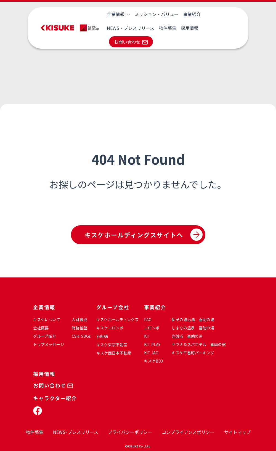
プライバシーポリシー (130, 432)
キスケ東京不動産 (111, 344)
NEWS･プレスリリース (75, 432)
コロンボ (152, 328)
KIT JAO (151, 352)
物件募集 (167, 28)
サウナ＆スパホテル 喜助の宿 (199, 344)
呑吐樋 (102, 336)
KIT (147, 336)
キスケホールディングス (117, 319)
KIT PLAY (152, 344)
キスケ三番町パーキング (193, 352)
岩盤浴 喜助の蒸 (187, 336)
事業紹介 (192, 14)
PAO (148, 319)
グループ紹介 (44, 336)
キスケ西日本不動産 (113, 353)
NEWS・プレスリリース (130, 28)
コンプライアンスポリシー (188, 432)
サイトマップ (237, 432)
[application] (127, 14)
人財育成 (79, 319)
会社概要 (41, 328)
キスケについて (46, 319)
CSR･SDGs (81, 336)
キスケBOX (153, 361)
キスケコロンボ (109, 328)
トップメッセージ (48, 344)
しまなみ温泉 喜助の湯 (193, 328)
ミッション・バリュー (156, 14)
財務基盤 (79, 328)
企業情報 (118, 14)
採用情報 (189, 28)
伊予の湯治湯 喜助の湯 (193, 319)
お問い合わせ (127, 41)
